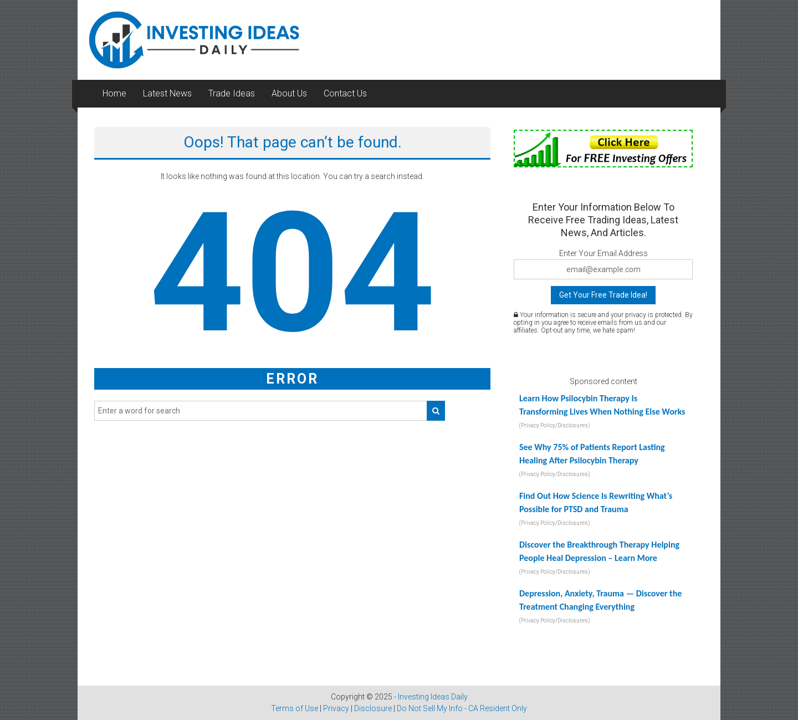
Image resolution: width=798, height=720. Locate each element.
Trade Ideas (231, 93)
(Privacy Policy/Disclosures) (554, 425)
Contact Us (345, 93)
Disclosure (373, 708)
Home (114, 93)
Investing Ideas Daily (433, 696)
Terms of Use (294, 708)
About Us (289, 93)
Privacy (336, 708)
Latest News (167, 93)
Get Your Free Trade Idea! (603, 294)
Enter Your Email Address (603, 253)
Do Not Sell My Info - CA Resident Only (462, 708)
